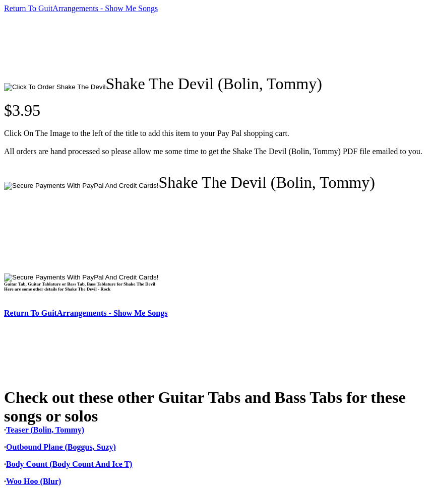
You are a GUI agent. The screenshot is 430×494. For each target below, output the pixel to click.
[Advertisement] (187, 43)
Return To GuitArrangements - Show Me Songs (81, 8)
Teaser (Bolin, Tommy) (45, 430)
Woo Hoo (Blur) (33, 481)
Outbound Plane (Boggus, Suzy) (61, 447)
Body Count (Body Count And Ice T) (69, 464)
